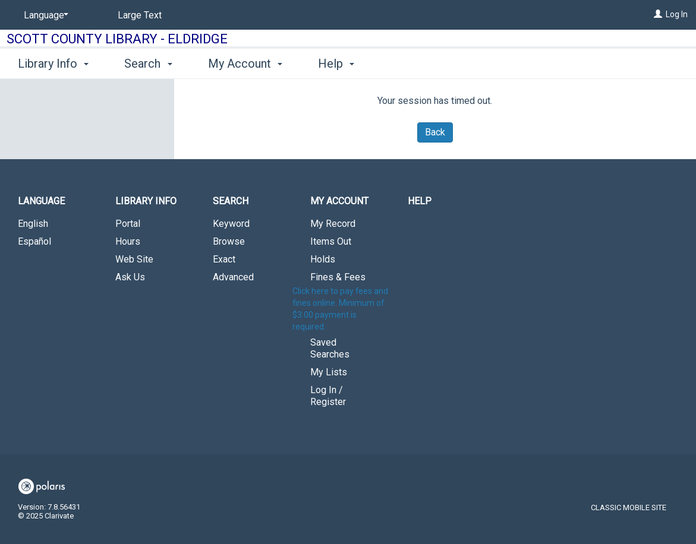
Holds (322, 259)
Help (420, 201)
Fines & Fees (338, 277)
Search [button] (148, 63)
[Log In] (658, 14)
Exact (224, 259)
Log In (677, 14)
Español (34, 241)
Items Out (330, 241)
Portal (127, 223)
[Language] (44, 15)
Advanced (233, 277)
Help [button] (336, 63)
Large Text (140, 15)
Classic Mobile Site (628, 507)
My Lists (328, 372)
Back (435, 132)
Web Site (134, 259)
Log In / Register (328, 395)
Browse (229, 241)
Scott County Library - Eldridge (117, 38)
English (33, 223)
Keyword (231, 223)
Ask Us (130, 277)
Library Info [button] (53, 63)
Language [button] (41, 201)
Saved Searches (329, 348)
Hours (127, 241)
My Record (332, 223)
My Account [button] (245, 63)
